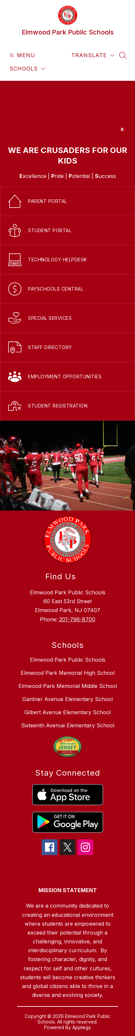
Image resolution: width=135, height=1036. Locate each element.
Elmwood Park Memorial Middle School (67, 686)
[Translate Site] (93, 55)
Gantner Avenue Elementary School (67, 699)
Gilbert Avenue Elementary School (67, 712)
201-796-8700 (77, 619)
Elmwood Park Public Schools (67, 659)
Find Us (60, 576)
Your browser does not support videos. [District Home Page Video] (67, 110)
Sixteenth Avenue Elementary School (67, 725)
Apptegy (81, 1027)
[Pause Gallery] (122, 129)
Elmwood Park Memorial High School (68, 673)
